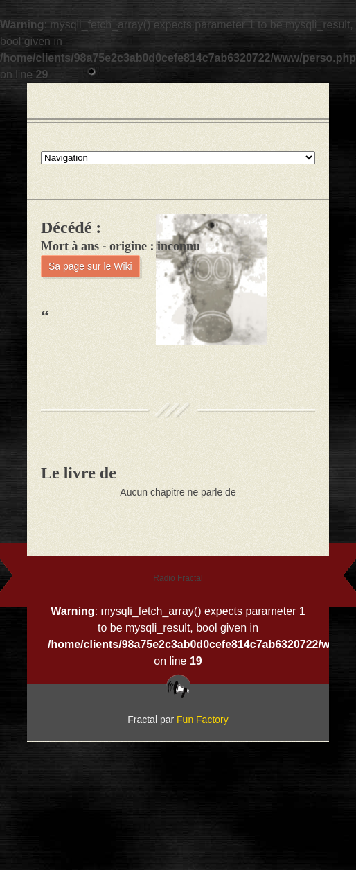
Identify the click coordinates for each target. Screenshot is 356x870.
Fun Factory (203, 719)
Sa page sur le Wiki (90, 266)
